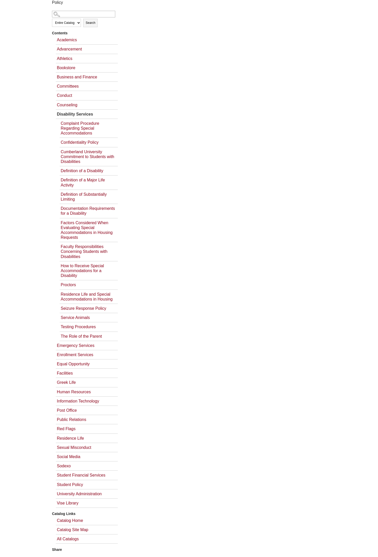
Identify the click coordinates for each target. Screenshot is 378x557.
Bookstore (66, 68)
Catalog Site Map (72, 530)
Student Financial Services (81, 475)
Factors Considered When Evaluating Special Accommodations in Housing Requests (87, 230)
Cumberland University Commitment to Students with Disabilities (87, 157)
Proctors (68, 285)
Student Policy (70, 484)
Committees (68, 86)
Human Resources (74, 392)
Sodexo (64, 466)
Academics (67, 40)
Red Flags (66, 429)
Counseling (67, 105)
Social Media (68, 457)
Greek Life (66, 382)
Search (90, 23)
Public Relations (71, 419)
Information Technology (78, 401)
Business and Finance (77, 77)
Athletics (64, 58)
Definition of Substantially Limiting (84, 196)
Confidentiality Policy (80, 142)
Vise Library (67, 503)
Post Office (67, 410)
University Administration (79, 494)
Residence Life (70, 438)
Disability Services (75, 114)
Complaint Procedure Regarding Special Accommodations (80, 128)
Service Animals (75, 317)
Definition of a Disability (82, 171)
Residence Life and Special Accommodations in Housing (87, 296)
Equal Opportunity (73, 364)
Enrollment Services (75, 355)
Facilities (65, 373)
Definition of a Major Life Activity (83, 182)
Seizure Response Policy (83, 308)
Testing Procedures (78, 327)
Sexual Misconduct (74, 447)
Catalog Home (70, 520)
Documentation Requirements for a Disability (88, 210)
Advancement (69, 49)
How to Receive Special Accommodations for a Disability (82, 271)
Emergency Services (75, 345)
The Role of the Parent (81, 336)
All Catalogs (68, 539)
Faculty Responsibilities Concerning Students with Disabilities (84, 251)
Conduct (64, 95)
